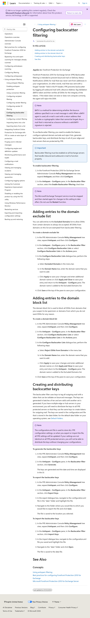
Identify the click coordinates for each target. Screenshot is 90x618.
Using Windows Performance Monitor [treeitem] (15, 204)
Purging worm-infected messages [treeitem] (13, 143)
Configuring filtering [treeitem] (12, 72)
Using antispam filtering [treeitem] (15, 83)
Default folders (57, 418)
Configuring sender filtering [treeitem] (16, 102)
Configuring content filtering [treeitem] (17, 119)
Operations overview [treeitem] (12, 37)
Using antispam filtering (46, 24)
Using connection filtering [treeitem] (16, 93)
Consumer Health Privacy (67, 607)
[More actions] (85, 24)
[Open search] (79, 3)
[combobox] (15, 29)
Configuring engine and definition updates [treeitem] (13, 149)
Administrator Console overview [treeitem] (13, 42)
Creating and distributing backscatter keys (50, 56)
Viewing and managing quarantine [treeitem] (13, 175)
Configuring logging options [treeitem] (15, 180)
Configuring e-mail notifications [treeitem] (11, 162)
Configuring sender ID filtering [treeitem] (14, 107)
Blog (32, 607)
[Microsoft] (4, 3)
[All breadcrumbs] (35, 24)
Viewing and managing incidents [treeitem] (13, 169)
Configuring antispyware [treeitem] (13, 76)
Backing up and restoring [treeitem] (14, 219)
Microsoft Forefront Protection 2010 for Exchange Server (56, 581)
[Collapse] (24, 24)
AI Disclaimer (7, 607)
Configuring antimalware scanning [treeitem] (13, 67)
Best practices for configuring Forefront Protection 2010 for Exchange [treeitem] (15, 50)
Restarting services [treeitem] (11, 209)
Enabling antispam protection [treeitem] (13, 87)
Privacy (51, 607)
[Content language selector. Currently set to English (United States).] (13, 602)
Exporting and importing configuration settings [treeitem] (13, 214)
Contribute (42, 607)
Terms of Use (7, 611)
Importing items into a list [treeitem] (16, 122)
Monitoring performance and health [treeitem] (15, 156)
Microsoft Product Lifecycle (17, 13)
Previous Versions (21, 607)
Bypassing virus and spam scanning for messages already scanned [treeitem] (16, 59)
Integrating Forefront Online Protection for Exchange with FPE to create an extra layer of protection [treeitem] (15, 133)
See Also (38, 59)
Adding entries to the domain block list (49, 53)
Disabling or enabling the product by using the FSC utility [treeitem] (14, 196)
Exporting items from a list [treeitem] (16, 126)
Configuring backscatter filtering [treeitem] (15, 114)
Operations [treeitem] (9, 34)
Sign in (84, 3)
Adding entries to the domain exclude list (49, 50)
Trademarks (19, 611)
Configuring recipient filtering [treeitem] (14, 97)
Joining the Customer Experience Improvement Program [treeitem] (13, 187)
